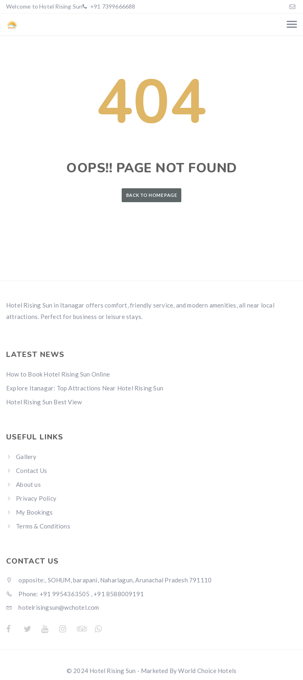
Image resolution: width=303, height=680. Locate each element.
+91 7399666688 (112, 6)
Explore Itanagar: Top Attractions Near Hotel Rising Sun (84, 388)
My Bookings (34, 512)
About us (28, 484)
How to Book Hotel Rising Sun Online (58, 374)
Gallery (26, 456)
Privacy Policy (36, 498)
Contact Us (31, 470)
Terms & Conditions (43, 526)
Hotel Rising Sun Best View (44, 402)
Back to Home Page (151, 195)
